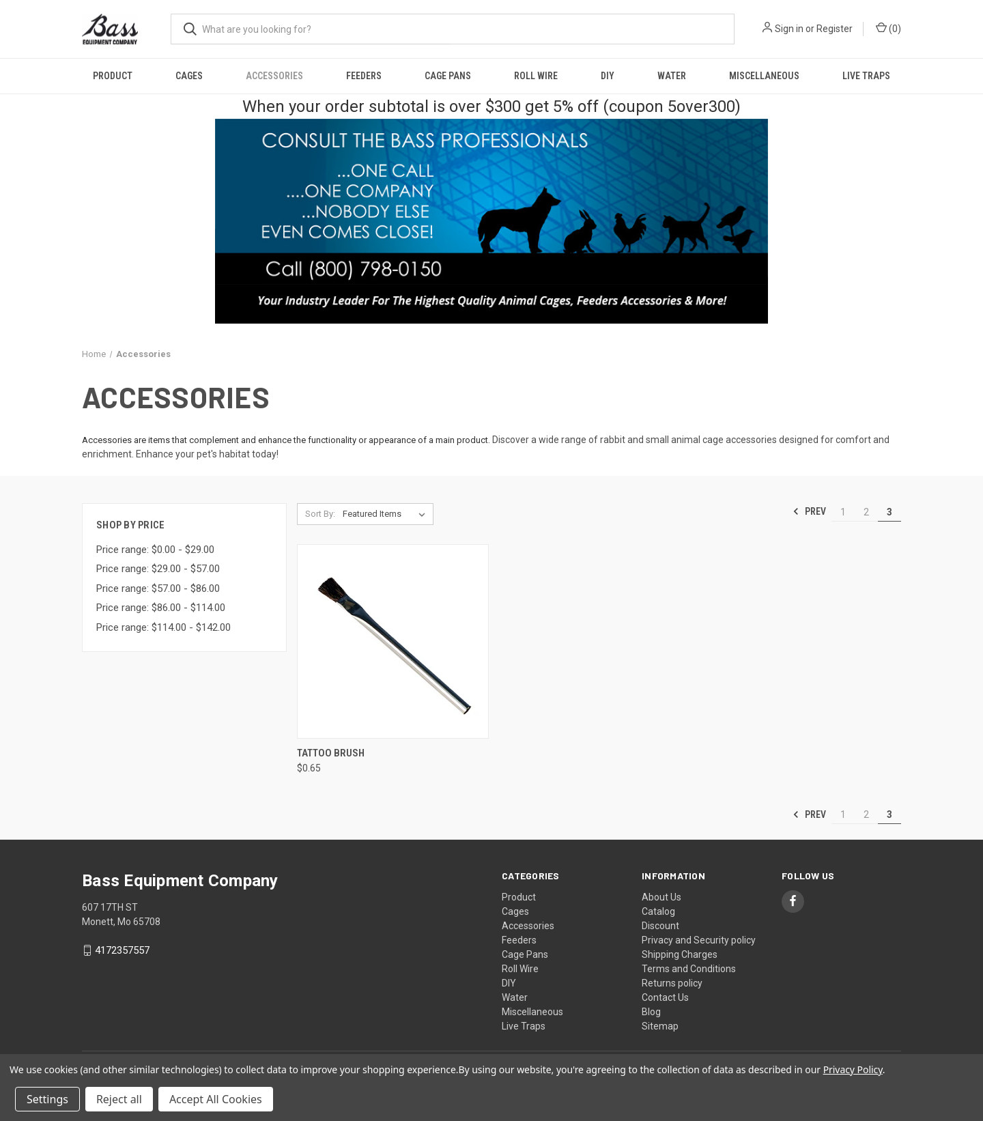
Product (112, 75)
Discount (660, 925)
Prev (809, 511)
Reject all (119, 1099)
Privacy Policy (853, 1069)
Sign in (789, 28)
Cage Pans (448, 75)
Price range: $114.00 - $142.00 (163, 627)
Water (671, 75)
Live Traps (866, 75)
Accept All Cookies (215, 1099)
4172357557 (122, 950)
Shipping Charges (679, 954)
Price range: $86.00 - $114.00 (160, 607)
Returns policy (672, 983)
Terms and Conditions (689, 968)
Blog (651, 1011)
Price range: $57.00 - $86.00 (158, 588)
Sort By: (320, 514)
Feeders (364, 75)
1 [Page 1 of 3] (843, 512)
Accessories (274, 75)
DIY (607, 75)
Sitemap (660, 1026)
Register (834, 28)
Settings (47, 1099)
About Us (661, 897)
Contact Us (665, 997)
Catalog (658, 911)
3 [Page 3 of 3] (889, 512)
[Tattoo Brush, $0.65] (393, 641)
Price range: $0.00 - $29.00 (155, 549)
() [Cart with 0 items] (888, 28)
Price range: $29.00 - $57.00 (158, 569)
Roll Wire (536, 75)
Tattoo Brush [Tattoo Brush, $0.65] (331, 753)
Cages (189, 75)
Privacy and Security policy (699, 940)
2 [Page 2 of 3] (866, 512)
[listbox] (387, 514)
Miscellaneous (764, 75)
